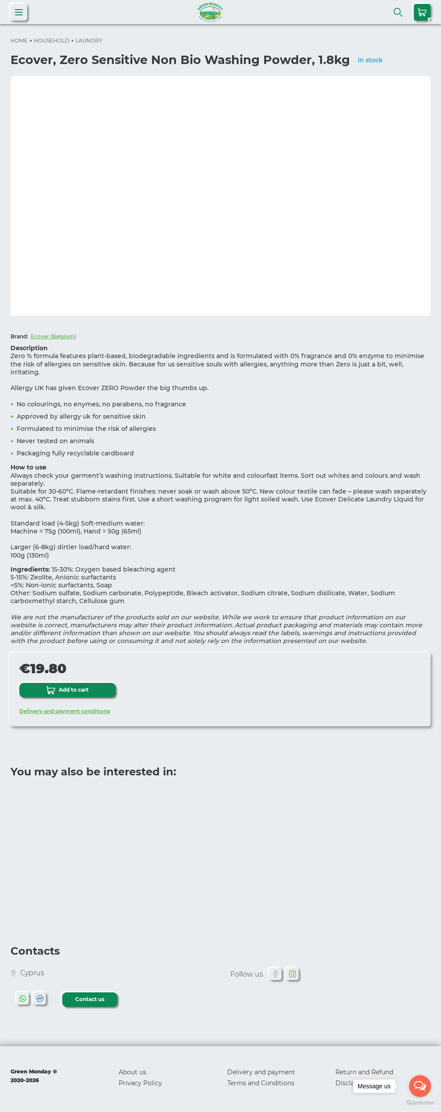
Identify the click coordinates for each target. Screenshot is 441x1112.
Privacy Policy (140, 1083)
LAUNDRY (88, 40)
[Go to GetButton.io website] (420, 1103)
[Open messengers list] (420, 1086)
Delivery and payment (261, 1072)
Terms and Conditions (260, 1083)
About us (132, 1072)
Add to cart (67, 690)
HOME (19, 40)
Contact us (89, 999)
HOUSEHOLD (51, 40)
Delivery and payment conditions (64, 711)
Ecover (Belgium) (53, 336)
